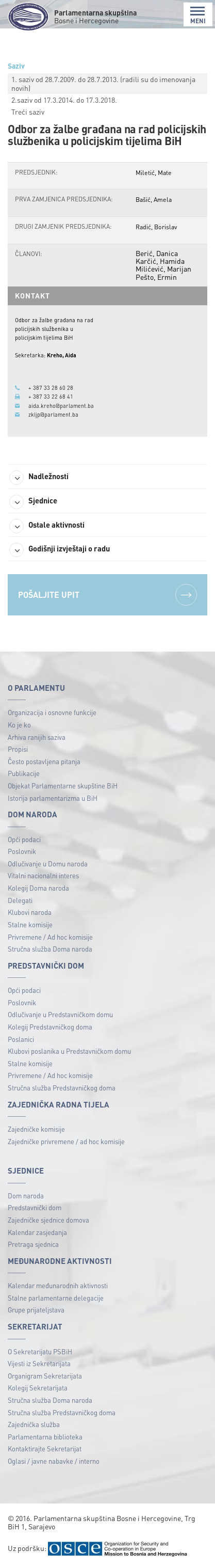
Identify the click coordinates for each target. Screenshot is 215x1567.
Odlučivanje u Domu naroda (48, 863)
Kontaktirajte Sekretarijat (44, 1448)
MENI (198, 15)
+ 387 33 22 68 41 (50, 396)
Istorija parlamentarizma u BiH (52, 798)
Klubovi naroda (30, 912)
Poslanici (21, 1039)
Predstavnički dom (34, 1207)
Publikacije (24, 773)
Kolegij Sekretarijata (38, 1387)
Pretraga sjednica (33, 1244)
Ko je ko (19, 724)
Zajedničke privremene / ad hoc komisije (66, 1141)
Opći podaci (24, 839)
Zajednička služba (34, 1424)
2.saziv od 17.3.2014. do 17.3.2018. (64, 99)
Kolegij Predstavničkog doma (50, 1026)
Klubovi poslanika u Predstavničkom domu (69, 1051)
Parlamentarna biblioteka (45, 1436)
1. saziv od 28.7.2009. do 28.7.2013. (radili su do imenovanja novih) (103, 83)
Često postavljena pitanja (44, 761)
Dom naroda (26, 1195)
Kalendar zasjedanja (37, 1232)
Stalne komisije (30, 924)
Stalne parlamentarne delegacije (56, 1297)
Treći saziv (27, 111)
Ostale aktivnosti (47, 526)
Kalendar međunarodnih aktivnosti (58, 1285)
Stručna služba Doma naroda (50, 948)
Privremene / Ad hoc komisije (50, 936)
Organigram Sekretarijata (45, 1375)
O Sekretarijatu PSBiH (40, 1351)
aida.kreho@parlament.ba (61, 405)
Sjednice (33, 502)
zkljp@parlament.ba (53, 414)
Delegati (20, 900)
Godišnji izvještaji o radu (59, 550)
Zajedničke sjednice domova (48, 1219)
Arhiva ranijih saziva (36, 737)
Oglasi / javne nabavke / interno (54, 1461)
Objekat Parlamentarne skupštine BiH (63, 785)
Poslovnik (22, 851)
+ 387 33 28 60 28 (50, 387)
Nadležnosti (39, 477)
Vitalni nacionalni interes (43, 875)
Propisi (18, 749)
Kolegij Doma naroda (38, 887)
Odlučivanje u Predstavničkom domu (60, 1014)
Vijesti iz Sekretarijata (39, 1363)
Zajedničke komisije (36, 1129)
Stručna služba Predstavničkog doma (61, 1087)
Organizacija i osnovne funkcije (52, 712)
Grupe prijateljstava (36, 1309)
